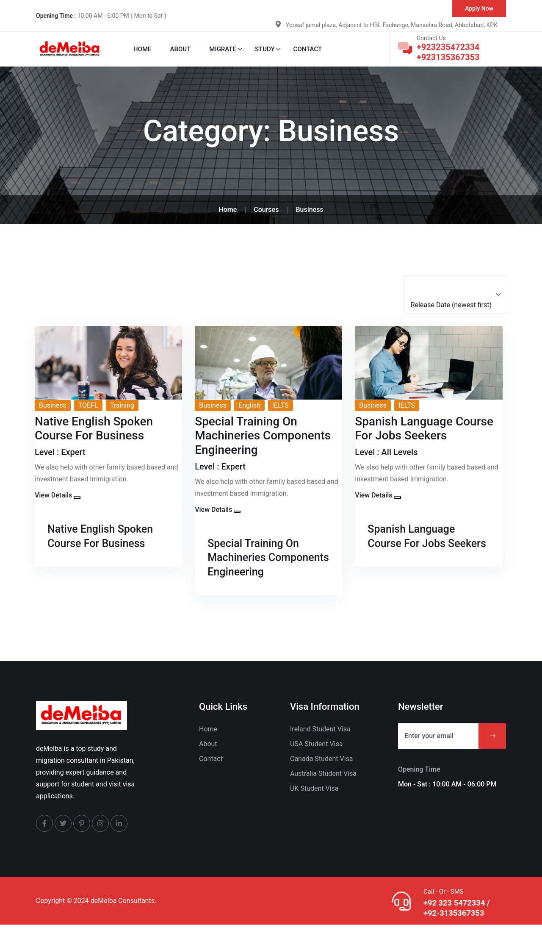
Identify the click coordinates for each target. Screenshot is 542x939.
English (249, 405)
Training (122, 405)
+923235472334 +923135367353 (448, 52)
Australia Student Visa (323, 787)
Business (52, 405)
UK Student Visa (314, 802)
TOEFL (88, 405)
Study (265, 49)
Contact (307, 49)
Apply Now (479, 8)
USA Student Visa (316, 758)
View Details (53, 495)
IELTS (280, 405)
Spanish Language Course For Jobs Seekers (416, 543)
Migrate (222, 49)
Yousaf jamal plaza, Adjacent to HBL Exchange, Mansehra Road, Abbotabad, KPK (392, 25)
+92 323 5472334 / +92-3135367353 (457, 922)
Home (142, 49)
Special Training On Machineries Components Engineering (258, 564)
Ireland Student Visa (320, 743)
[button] (77, 497)
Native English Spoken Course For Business (106, 536)
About (180, 49)
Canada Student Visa (321, 773)
